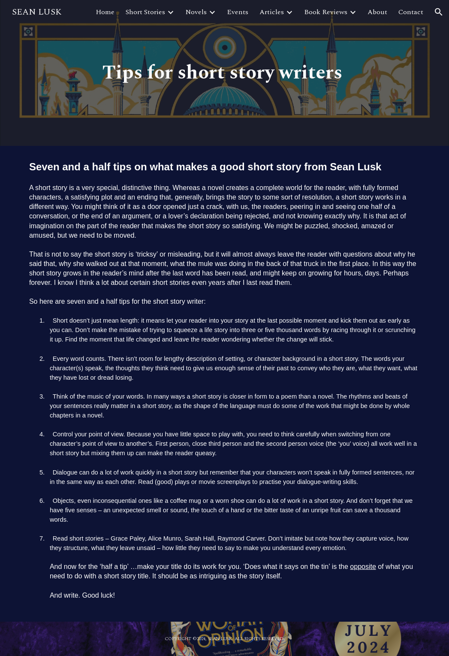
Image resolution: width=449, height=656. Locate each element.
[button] (438, 12)
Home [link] (105, 12)
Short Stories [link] (145, 12)
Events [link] (237, 12)
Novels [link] (196, 12)
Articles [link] (271, 12)
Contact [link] (410, 12)
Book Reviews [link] (325, 12)
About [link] (377, 12)
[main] (224, 73)
